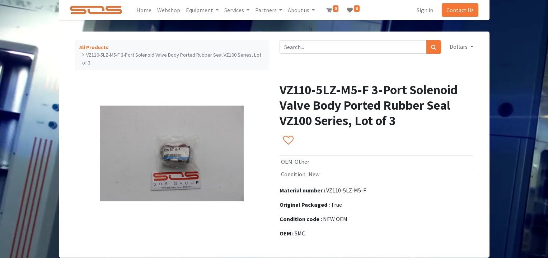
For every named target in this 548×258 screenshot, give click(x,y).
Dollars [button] (459, 46)
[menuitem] (144, 10)
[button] (288, 140)
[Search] (433, 47)
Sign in (425, 10)
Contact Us (460, 10)
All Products (93, 47)
